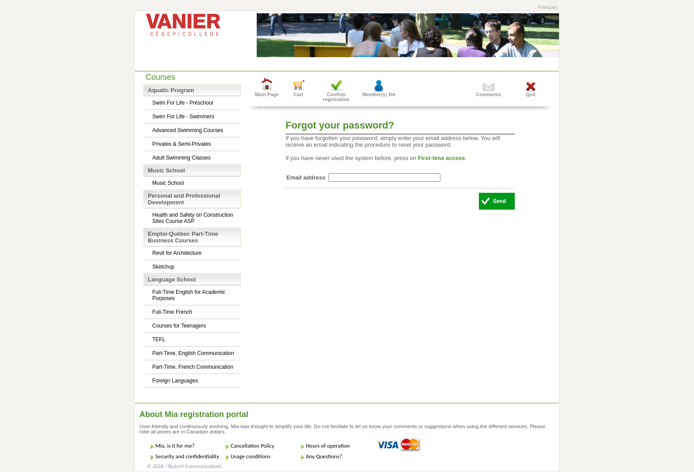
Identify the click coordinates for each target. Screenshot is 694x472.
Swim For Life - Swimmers (183, 116)
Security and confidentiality (187, 456)
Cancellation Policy (252, 445)
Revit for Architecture (176, 253)
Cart (298, 94)
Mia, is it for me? (175, 445)
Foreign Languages (175, 381)
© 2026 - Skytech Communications (184, 466)
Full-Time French (172, 312)
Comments (488, 94)
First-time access (441, 158)
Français (547, 7)
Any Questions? (324, 456)
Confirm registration (336, 97)
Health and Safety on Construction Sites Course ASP (192, 218)
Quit (531, 94)
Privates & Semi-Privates (181, 144)
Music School (168, 183)
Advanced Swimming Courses (187, 130)
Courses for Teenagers (179, 326)
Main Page (267, 94)
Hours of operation (328, 445)
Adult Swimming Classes (181, 158)
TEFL (158, 339)
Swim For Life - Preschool (182, 103)
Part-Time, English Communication (193, 353)
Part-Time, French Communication (192, 367)
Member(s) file (379, 94)
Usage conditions (250, 456)
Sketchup (163, 267)
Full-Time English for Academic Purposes (188, 295)
